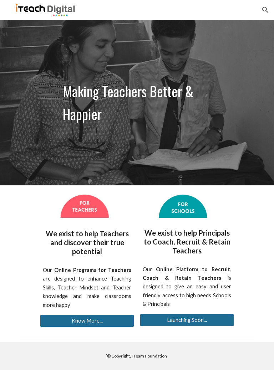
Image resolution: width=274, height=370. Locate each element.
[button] (265, 10)
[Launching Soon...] (186, 320)
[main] (137, 103)
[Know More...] (86, 321)
